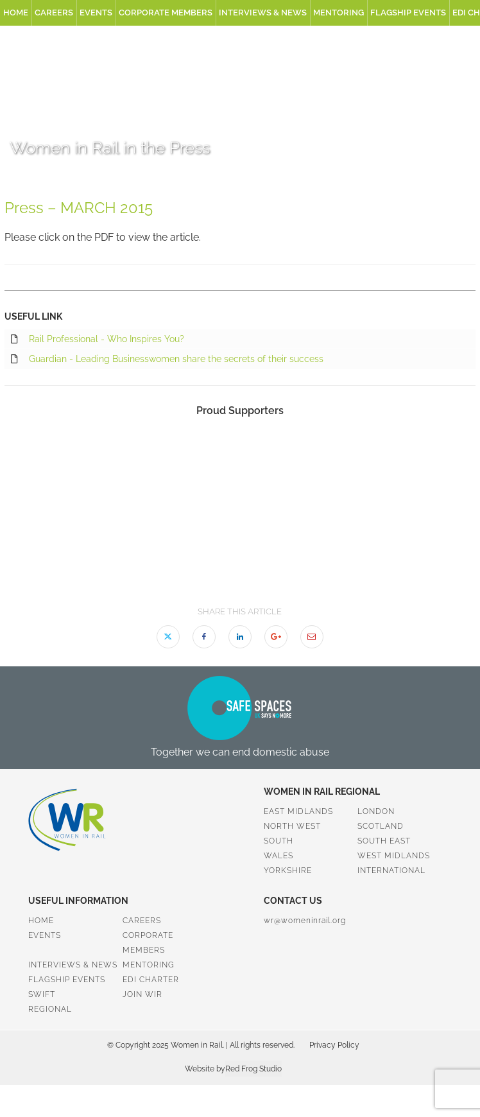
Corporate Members (165, 12)
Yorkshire (288, 870)
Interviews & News (263, 12)
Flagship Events (408, 12)
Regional (50, 1009)
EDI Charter (151, 979)
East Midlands (298, 811)
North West (292, 826)
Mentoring (338, 12)
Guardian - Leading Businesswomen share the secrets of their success (167, 359)
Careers (54, 12)
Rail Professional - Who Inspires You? (97, 340)
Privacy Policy (334, 1045)
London (376, 811)
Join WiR (142, 994)
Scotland (380, 826)
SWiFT (41, 994)
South (278, 840)
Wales (278, 855)
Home (15, 12)
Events (96, 12)
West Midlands (393, 855)
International (391, 870)
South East (384, 840)
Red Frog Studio (253, 1068)
